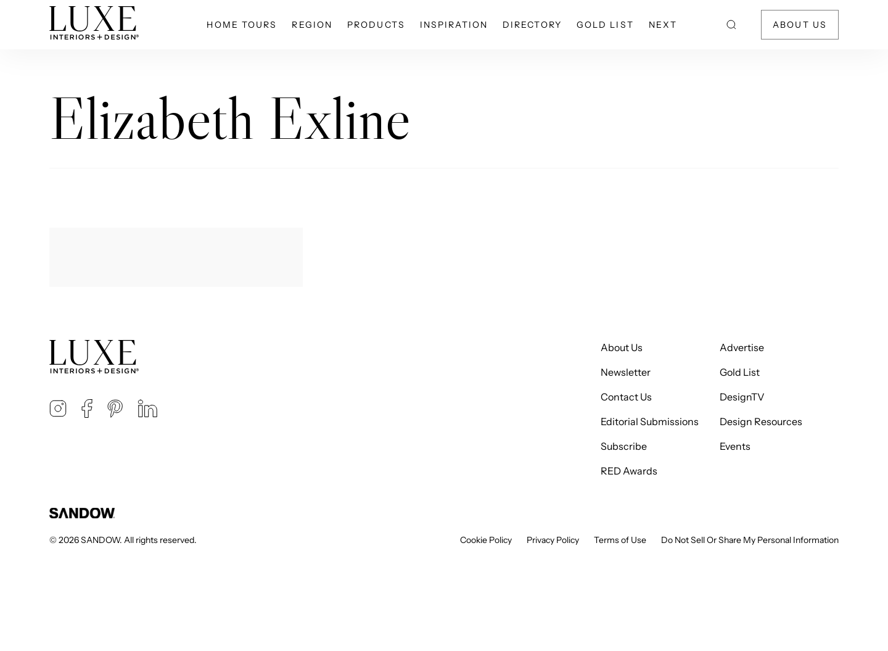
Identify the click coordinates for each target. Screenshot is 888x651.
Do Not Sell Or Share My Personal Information (750, 539)
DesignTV (742, 397)
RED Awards (629, 471)
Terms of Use (620, 539)
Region (312, 25)
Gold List (605, 25)
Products (376, 25)
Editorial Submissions (650, 421)
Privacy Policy (553, 539)
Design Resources (761, 421)
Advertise (742, 347)
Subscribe (624, 446)
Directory (532, 25)
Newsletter (626, 372)
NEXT (663, 25)
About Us (800, 24)
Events (735, 446)
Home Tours (242, 25)
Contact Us (626, 397)
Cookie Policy (486, 539)
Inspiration (454, 25)
